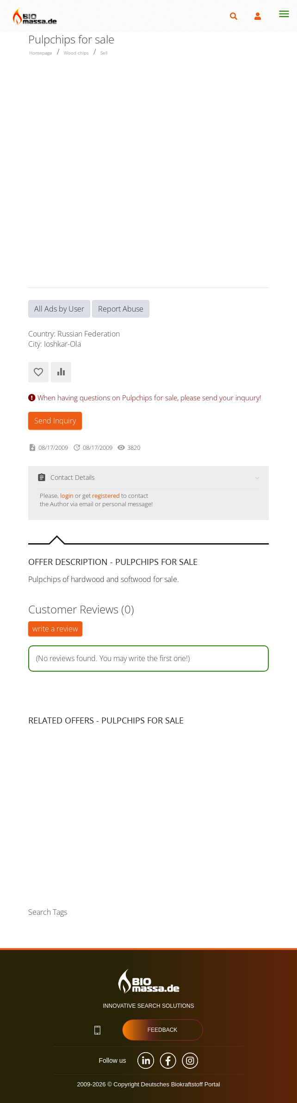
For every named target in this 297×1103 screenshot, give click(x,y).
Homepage (40, 52)
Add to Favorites (38, 372)
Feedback (163, 1030)
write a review (55, 629)
